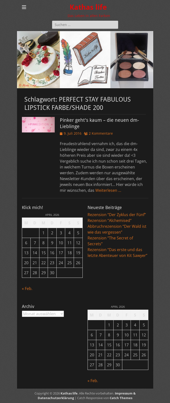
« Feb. (27, 288)
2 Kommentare (101, 133)
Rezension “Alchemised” (110, 220)
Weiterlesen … (108, 190)
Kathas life (88, 7)
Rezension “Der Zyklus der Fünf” (117, 214)
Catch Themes (121, 398)
